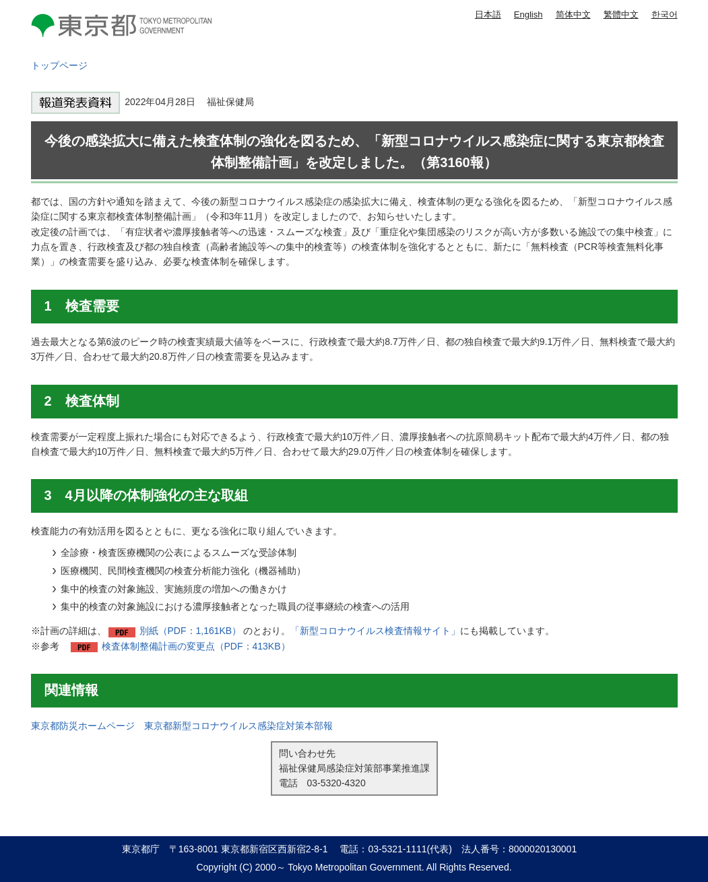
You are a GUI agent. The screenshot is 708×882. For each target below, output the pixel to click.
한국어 (664, 14)
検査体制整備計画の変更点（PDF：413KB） (196, 646)
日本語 (488, 14)
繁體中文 (621, 14)
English (528, 14)
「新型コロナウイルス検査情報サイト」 (375, 630)
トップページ (59, 65)
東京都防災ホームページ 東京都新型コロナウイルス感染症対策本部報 (182, 725)
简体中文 (573, 14)
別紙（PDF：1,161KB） (190, 630)
